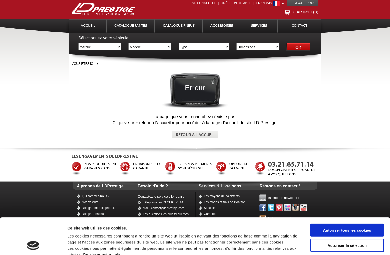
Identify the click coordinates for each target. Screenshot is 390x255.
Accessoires (221, 26)
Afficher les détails (84, 245)
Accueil (88, 26)
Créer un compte (236, 3)
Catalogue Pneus (179, 26)
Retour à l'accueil (195, 135)
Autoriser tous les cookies (347, 196)
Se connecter (204, 3)
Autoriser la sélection (347, 211)
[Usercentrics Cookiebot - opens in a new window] (33, 245)
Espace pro (303, 3)
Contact (299, 26)
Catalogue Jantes (130, 26)
